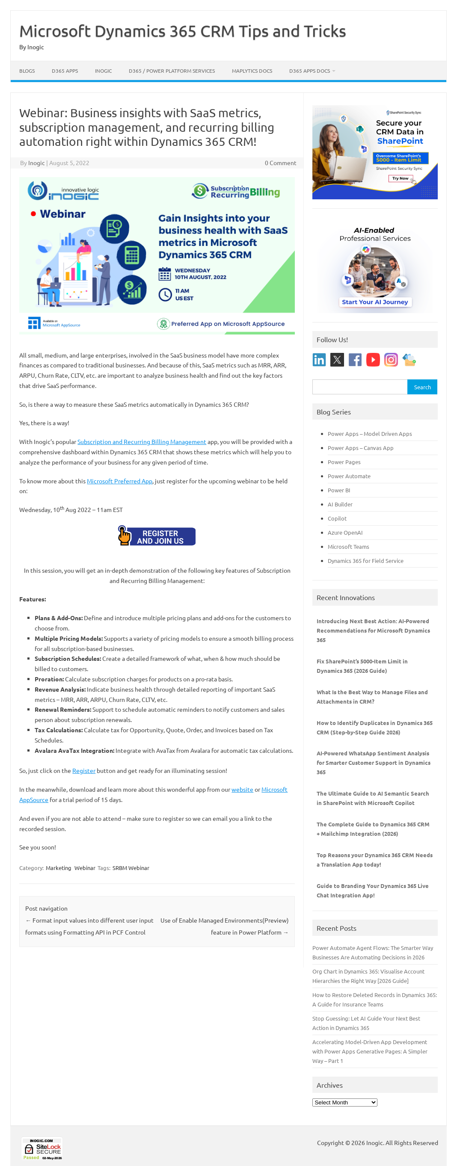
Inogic (103, 70)
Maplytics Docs (252, 70)
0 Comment (281, 162)
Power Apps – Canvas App (361, 447)
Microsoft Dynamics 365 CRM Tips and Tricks (182, 30)
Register (83, 770)
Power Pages (344, 461)
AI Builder (340, 504)
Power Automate (349, 475)
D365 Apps (65, 70)
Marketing (58, 867)
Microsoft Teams (348, 546)
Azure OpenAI (345, 532)
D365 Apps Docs (309, 70)
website (242, 789)
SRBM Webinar (131, 867)
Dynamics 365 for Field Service (366, 560)
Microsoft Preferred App (119, 481)
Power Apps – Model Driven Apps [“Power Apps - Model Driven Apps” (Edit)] (370, 433)
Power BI (339, 490)
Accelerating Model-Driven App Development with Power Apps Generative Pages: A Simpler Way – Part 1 (369, 1051)
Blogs (27, 70)
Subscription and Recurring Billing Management (141, 441)
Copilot (337, 518)
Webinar (84, 867)
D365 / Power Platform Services (172, 70)
